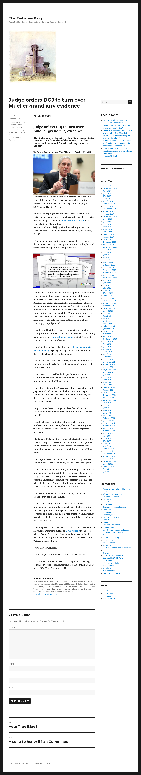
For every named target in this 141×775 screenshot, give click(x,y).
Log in (105, 591)
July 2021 (106, 313)
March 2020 (108, 354)
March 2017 (107, 446)
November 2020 (109, 334)
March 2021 (108, 324)
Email (12, 676)
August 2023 (108, 250)
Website (13, 688)
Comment (13, 627)
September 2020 (110, 339)
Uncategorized (109, 571)
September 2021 (109, 308)
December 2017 (109, 423)
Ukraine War (108, 568)
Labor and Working (16, 130)
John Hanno (13, 115)
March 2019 (107, 385)
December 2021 (109, 301)
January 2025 (108, 206)
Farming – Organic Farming (114, 507)
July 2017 (106, 436)
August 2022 (108, 280)
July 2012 (106, 472)
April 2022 (107, 291)
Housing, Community (111, 525)
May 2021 (107, 319)
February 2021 (109, 326)
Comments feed (109, 596)
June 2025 (107, 194)
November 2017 (109, 426)
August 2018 (108, 403)
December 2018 (109, 393)
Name (12, 664)
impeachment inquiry (62, 337)
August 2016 (108, 464)
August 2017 (108, 433)
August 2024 (108, 219)
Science (106, 553)
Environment (108, 504)
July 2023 (107, 252)
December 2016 (109, 454)
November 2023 (109, 242)
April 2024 (107, 229)
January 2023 (108, 268)
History (106, 520)
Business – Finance (111, 497)
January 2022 (108, 298)
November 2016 (109, 456)
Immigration (108, 527)
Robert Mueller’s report (72, 220)
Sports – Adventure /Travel (114, 555)
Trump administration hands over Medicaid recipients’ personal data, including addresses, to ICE (117, 143)
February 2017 (108, 449)
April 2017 (107, 444)
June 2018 (107, 408)
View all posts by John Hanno (45, 594)
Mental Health (109, 543)
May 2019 (107, 380)
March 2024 (108, 232)
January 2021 (108, 329)
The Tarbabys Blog (25, 18)
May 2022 (107, 288)
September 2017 (109, 431)
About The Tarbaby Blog (113, 494)
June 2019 (107, 377)
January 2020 (108, 359)
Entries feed (108, 593)
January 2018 (108, 421)
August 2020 (108, 342)
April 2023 (107, 260)
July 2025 (107, 191)
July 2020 (107, 344)
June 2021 (107, 316)
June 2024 (107, 224)
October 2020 (108, 336)
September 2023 (110, 247)
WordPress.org (109, 598)
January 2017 (108, 451)
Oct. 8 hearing (73, 531)
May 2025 (107, 196)
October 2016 (108, 459)
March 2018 (107, 416)
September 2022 (110, 278)
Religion (106, 550)
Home (105, 522)
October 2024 (108, 214)
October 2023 (108, 245)
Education (107, 502)
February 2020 (109, 357)
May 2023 (107, 257)
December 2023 (109, 239)
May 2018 (107, 410)
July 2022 (107, 283)
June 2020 (107, 347)
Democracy (108, 499)
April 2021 (107, 321)
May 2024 (107, 227)
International (108, 535)
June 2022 (107, 285)
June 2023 (107, 255)
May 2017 (107, 441)
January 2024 (108, 237)
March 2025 (108, 201)
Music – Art (107, 545)
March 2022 (108, 293)
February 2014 (109, 467)
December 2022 (109, 270)
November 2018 (109, 395)
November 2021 (109, 303)
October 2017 (108, 428)
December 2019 (109, 362)
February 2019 (109, 387)
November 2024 (109, 211)
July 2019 (106, 375)
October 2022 (108, 275)
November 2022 (109, 273)
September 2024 (110, 217)
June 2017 (107, 438)
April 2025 (107, 199)
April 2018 (107, 413)
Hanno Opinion (109, 515)
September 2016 (109, 461)
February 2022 (109, 296)
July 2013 (106, 469)
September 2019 (109, 370)
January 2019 (108, 390)
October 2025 (108, 186)
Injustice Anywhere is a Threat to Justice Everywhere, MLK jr (17, 124)
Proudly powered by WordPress (38, 763)
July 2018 (106, 405)
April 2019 (107, 382)
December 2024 (109, 209)
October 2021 (108, 306)
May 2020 (107, 349)
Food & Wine (108, 510)
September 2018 (109, 400)
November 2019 (109, 365)
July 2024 (107, 222)
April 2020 (107, 352)
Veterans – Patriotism (112, 573)
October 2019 (108, 367)
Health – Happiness (111, 517)
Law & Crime (108, 540)
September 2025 (110, 188)
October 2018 (108, 398)
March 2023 (108, 262)
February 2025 (109, 204)
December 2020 (109, 331)
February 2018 (109, 418)
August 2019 (108, 372)
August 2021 (108, 311)
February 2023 (109, 265)
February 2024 (109, 234)
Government (108, 512)
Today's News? (109, 566)
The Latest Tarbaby (111, 563)
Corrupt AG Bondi (110, 156)
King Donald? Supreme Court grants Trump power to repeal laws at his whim (117, 151)
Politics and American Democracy (117, 548)
